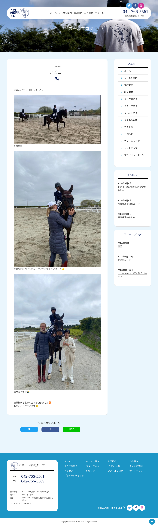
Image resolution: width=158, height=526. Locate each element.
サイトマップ (130, 148)
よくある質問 (130, 120)
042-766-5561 (32, 476)
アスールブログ (132, 141)
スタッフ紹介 (130, 106)
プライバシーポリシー (135, 155)
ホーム (53, 13)
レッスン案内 (65, 13)
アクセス (99, 13)
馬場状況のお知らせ (127, 217)
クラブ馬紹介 (130, 99)
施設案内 (78, 13)
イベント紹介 (130, 113)
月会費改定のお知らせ (129, 204)
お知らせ (128, 134)
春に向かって (124, 260)
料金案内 (88, 13)
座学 (120, 246)
